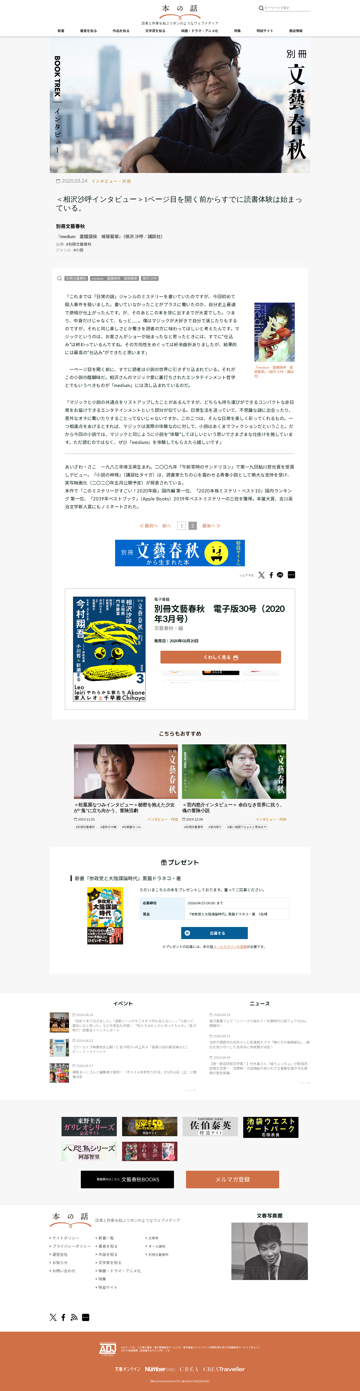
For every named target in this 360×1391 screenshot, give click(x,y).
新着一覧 (106, 1238)
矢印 (190, 1089)
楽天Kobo (261, 675)
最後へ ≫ (212, 525)
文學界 (154, 1238)
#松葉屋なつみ (131, 826)
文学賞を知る (155, 31)
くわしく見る (217, 656)
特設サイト (264, 31)
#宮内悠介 (215, 826)
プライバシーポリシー (71, 1246)
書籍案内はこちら (128, 1179)
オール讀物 (158, 1246)
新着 (61, 31)
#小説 (78, 249)
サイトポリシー (65, 1238)
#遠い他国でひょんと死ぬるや (247, 826)
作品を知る (121, 31)
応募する (203, 932)
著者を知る (88, 31)
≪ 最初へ (147, 525)
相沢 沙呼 (150, 278)
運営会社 (60, 1254)
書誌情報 (296, 31)
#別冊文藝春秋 (78, 244)
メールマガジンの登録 (230, 946)
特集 (237, 31)
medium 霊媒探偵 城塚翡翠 (114, 278)
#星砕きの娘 (108, 826)
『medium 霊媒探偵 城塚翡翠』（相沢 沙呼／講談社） (274, 371)
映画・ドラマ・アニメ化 (199, 31)
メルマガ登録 (232, 1179)
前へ (166, 525)
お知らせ (60, 1262)
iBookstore (221, 675)
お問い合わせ (64, 1270)
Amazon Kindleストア (180, 675)
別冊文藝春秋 (70, 226)
